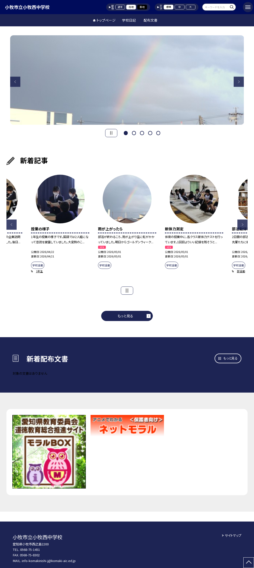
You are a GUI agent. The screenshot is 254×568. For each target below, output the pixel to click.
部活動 (241, 271)
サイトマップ (233, 535)
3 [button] (142, 132)
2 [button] (134, 132)
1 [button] (126, 132)
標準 (168, 7)
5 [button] (158, 132)
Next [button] (239, 82)
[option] (127, 80)
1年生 (39, 271)
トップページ (106, 20)
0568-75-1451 (30, 549)
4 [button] (150, 132)
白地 (131, 7)
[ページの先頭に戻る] (249, 563)
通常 (120, 7)
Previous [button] (15, 82)
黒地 (142, 7)
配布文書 (151, 20)
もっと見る (125, 315)
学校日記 (129, 20)
